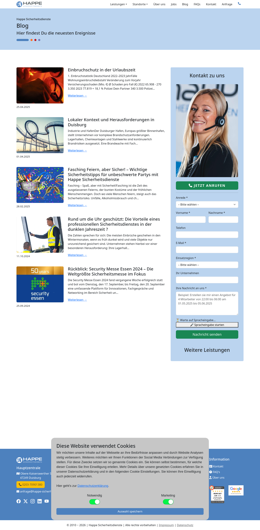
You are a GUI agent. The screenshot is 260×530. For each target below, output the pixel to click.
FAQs (197, 4)
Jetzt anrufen (207, 185)
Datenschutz (185, 525)
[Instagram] (32, 501)
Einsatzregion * (186, 258)
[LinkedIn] (39, 501)
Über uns (159, 4)
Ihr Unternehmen (187, 273)
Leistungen (117, 4)
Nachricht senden (207, 334)
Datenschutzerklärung (92, 486)
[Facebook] (18, 501)
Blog (185, 4)
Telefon (181, 228)
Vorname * (183, 213)
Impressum (166, 525)
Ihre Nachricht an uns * (191, 288)
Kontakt (211, 4)
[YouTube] (47, 501)
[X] (25, 501)
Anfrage (227, 4)
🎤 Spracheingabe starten (207, 325)
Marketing (168, 495)
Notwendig (94, 495)
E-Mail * (181, 243)
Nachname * (216, 213)
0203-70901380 (30, 485)
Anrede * (182, 198)
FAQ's (214, 472)
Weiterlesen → (77, 96)
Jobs (174, 4)
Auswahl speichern (130, 511)
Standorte (139, 4)
